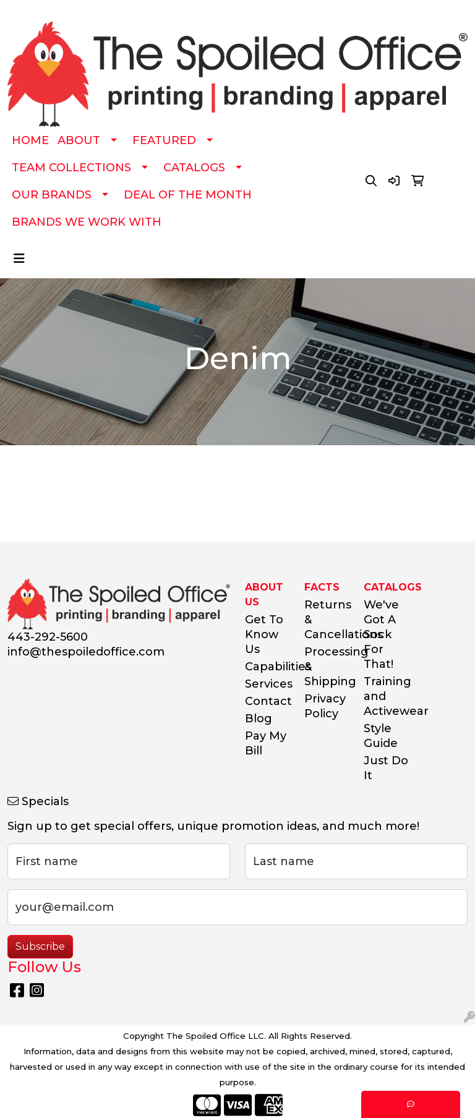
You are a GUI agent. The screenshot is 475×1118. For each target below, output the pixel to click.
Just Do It (386, 768)
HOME (30, 140)
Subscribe (40, 946)
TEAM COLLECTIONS (71, 167)
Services (267, 684)
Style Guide (381, 736)
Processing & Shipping (326, 666)
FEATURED (164, 140)
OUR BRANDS (52, 195)
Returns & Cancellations (326, 619)
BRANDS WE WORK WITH (86, 222)
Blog (258, 718)
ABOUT (79, 140)
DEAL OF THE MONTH (188, 195)
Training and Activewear (386, 696)
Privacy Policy (325, 706)
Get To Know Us (264, 634)
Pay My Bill (265, 743)
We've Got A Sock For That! (381, 634)
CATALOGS (194, 167)
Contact (267, 701)
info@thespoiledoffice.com (86, 652)
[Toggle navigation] (19, 258)
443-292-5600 (47, 637)
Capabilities (267, 666)
